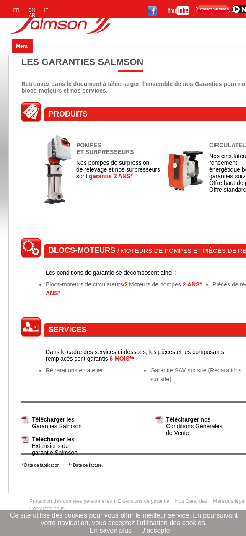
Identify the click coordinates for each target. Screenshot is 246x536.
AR (32, 15)
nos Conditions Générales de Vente (194, 426)
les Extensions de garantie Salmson (55, 446)
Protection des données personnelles (70, 501)
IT (46, 10)
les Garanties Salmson (57, 422)
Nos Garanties (191, 501)
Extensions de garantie (143, 501)
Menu (22, 46)
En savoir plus (110, 530)
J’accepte (156, 530)
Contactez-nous (47, 509)
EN (31, 10)
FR (16, 10)
